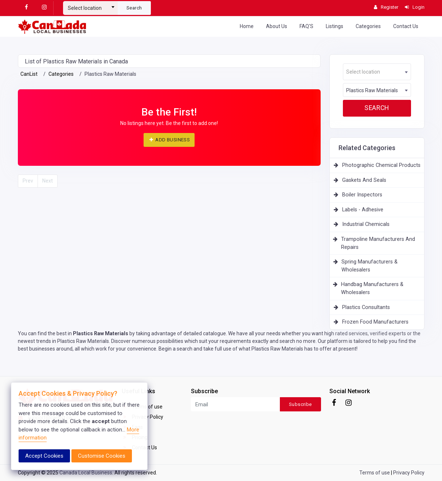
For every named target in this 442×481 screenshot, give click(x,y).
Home (247, 26)
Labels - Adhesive (362, 210)
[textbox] (90, 8)
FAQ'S (306, 26)
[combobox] (90, 5)
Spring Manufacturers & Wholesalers (369, 266)
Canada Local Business (85, 473)
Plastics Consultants (366, 307)
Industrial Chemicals (366, 224)
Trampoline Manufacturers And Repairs (378, 243)
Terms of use (374, 473)
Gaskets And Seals (364, 180)
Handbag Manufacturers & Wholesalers (372, 288)
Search (134, 8)
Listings (334, 26)
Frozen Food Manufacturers (375, 322)
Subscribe (300, 404)
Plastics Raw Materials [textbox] (372, 90)
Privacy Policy (409, 473)
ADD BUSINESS (169, 139)
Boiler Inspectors (362, 195)
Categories (368, 26)
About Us (276, 26)
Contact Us (405, 26)
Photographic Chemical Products (381, 165)
